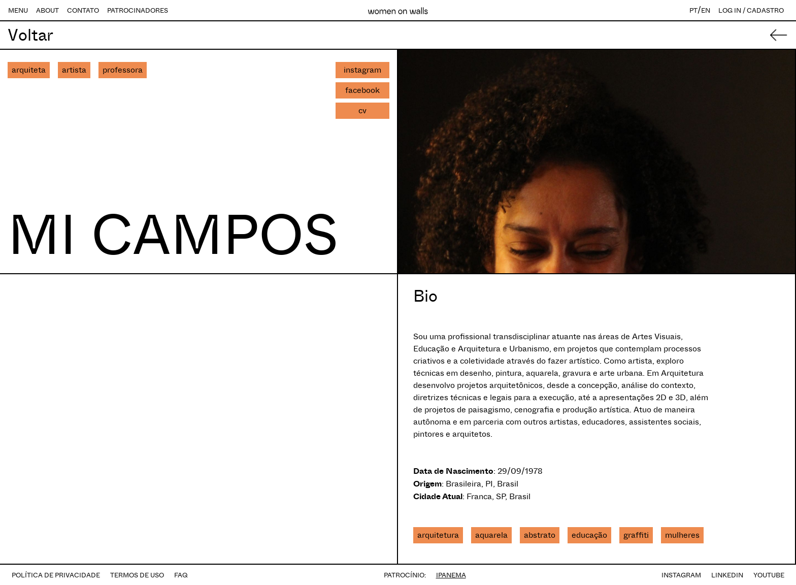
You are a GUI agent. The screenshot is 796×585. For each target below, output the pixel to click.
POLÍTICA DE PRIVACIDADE (56, 575)
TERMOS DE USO (137, 575)
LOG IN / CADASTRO (751, 10)
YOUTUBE (768, 575)
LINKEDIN (727, 575)
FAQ (181, 575)
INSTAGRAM (681, 575)
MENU (18, 10)
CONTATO (83, 10)
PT (693, 10)
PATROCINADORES (137, 10)
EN (705, 10)
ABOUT (47, 10)
